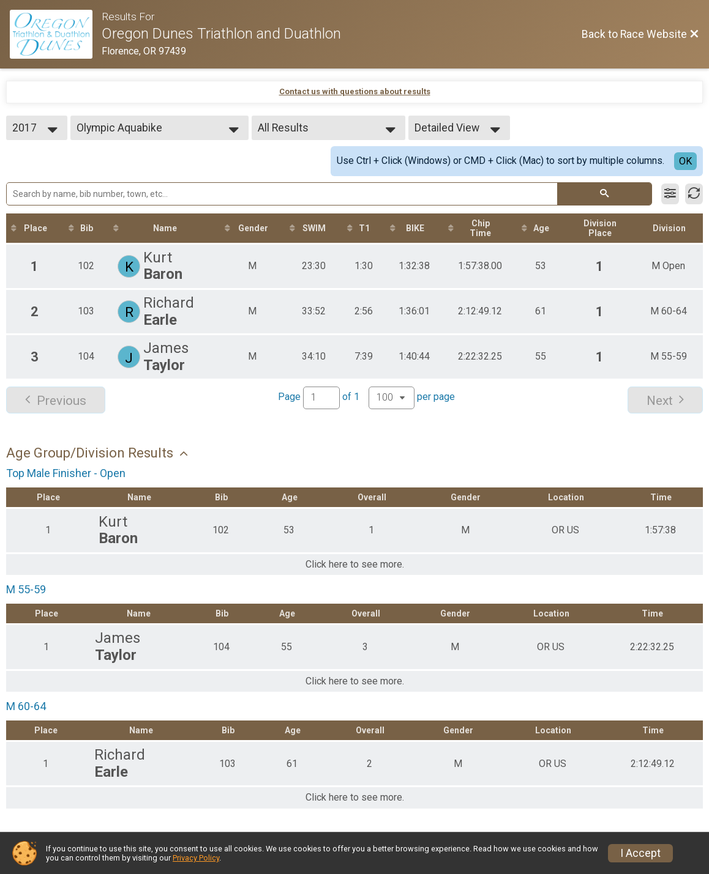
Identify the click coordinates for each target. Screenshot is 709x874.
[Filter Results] (670, 193)
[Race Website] (56, 34)
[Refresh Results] (694, 193)
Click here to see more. (355, 564)
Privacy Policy (196, 857)
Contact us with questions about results (354, 91)
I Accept (640, 853)
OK (685, 161)
